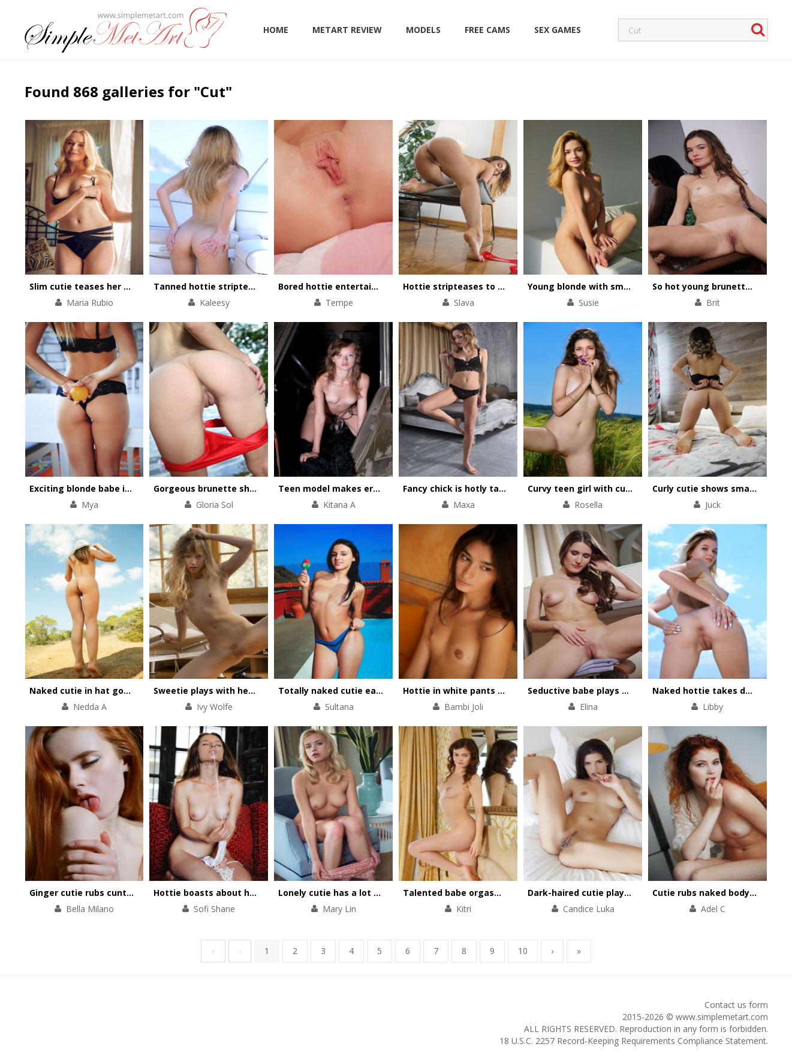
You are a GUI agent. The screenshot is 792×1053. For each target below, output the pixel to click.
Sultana (339, 706)
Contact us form (736, 1004)
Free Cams (487, 29)
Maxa (464, 504)
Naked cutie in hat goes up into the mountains (131, 690)
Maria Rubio (90, 302)
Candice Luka (589, 908)
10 (523, 950)
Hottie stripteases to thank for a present (493, 286)
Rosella (588, 504)
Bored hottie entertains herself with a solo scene (385, 286)
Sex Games (557, 29)
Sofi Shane (214, 908)
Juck (713, 504)
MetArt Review (347, 29)
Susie (589, 302)
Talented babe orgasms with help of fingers (499, 892)
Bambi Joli (463, 706)
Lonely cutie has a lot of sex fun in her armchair (382, 892)
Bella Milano (90, 908)
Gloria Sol (214, 504)
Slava (464, 302)
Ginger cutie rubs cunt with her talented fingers (134, 892)
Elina (589, 706)
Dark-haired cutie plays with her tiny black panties (638, 892)
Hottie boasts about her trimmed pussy (239, 892)
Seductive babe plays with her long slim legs (624, 690)
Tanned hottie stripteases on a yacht (235, 286)
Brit (713, 302)
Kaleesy (215, 302)
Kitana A (339, 504)
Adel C (713, 908)
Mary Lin (339, 908)
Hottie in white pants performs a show (487, 690)
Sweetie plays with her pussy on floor (234, 690)
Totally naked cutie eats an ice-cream (361, 690)
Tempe (339, 302)
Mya (90, 504)
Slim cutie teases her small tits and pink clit (125, 286)
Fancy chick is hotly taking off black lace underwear (515, 488)
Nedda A (90, 706)
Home (275, 29)
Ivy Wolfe (215, 706)
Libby (713, 706)
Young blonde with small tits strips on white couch (638, 286)
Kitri (463, 908)
